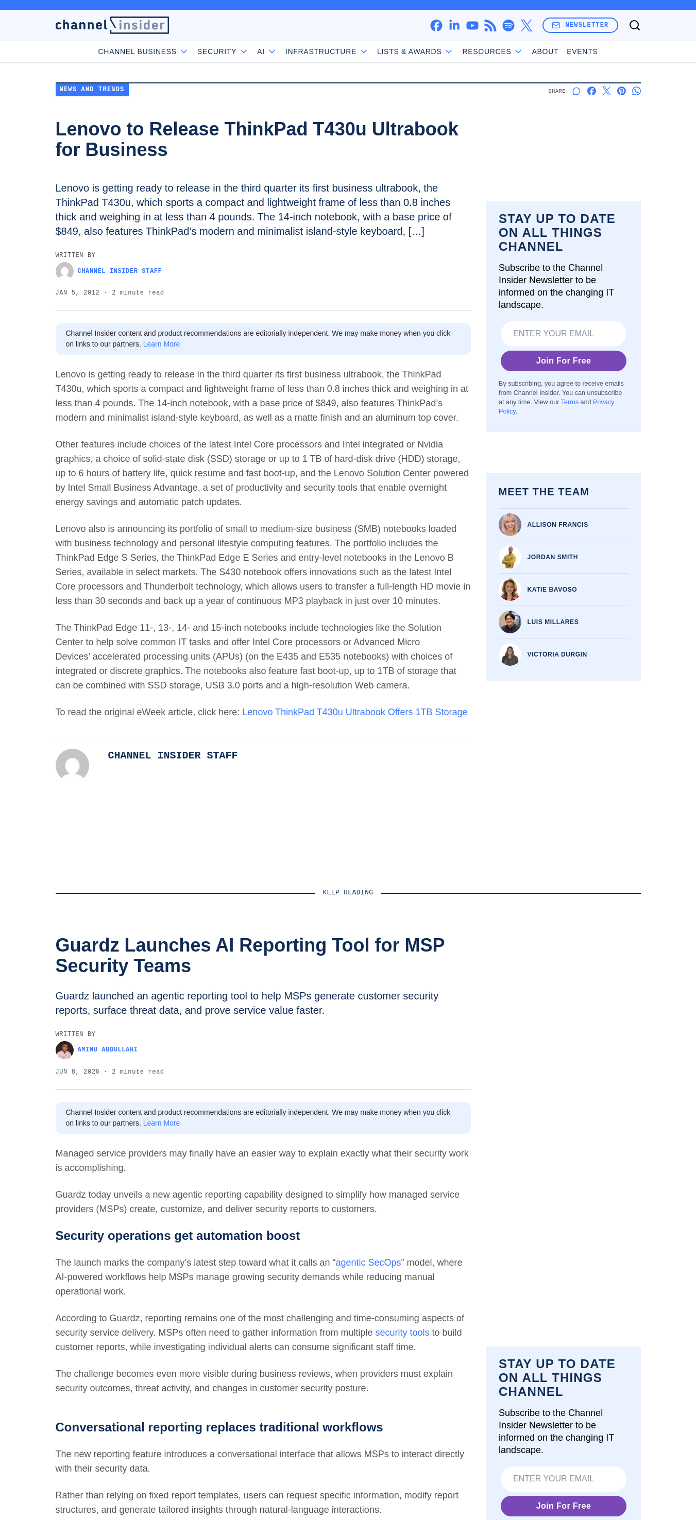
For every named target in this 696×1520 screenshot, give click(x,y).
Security (223, 51)
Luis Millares (553, 622)
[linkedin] (454, 25)
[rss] (490, 25)
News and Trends (92, 89)
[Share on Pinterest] (621, 91)
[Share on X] (606, 91)
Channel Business (143, 51)
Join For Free (563, 360)
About (545, 51)
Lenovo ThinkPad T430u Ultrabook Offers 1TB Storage (354, 712)
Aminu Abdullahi (97, 1050)
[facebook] (436, 25)
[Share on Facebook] (591, 91)
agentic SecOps (368, 1262)
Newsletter (580, 25)
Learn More (161, 344)
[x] (526, 25)
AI (267, 51)
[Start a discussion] (576, 91)
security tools (402, 1332)
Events (582, 51)
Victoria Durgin (557, 654)
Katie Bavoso (553, 589)
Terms (569, 402)
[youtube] (472, 25)
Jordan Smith (553, 557)
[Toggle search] (635, 25)
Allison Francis (558, 524)
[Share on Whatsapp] (636, 91)
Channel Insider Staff (109, 271)
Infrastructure (327, 51)
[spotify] (508, 25)
